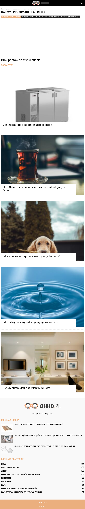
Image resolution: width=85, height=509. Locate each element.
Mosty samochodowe (10, 467)
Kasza (3, 464)
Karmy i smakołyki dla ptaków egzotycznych (62, 16)
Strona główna (5, 9)
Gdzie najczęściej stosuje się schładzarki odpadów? (28, 124)
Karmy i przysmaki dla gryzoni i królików (34, 16)
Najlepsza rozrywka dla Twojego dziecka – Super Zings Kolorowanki (44, 446)
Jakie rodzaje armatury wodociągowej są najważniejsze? (30, 322)
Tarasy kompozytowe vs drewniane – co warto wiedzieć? (38, 424)
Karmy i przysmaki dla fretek (11, 16)
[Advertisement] (42, 35)
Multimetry (6, 482)
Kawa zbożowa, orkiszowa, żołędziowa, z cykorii (21, 492)
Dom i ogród (6, 478)
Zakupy (4, 471)
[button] (82, 3)
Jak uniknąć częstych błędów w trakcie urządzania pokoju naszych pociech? (48, 435)
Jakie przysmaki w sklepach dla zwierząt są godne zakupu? (31, 256)
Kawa (3, 485)
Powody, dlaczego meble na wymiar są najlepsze (26, 388)
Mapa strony (43, 502)
